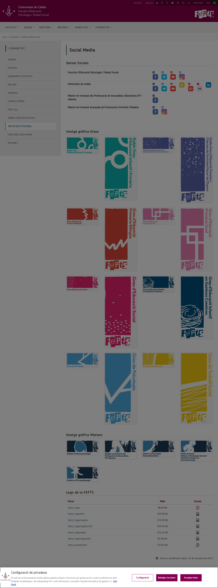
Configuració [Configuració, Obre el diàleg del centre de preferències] (142, 579)
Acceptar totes (191, 579)
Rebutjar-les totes (166, 579)
